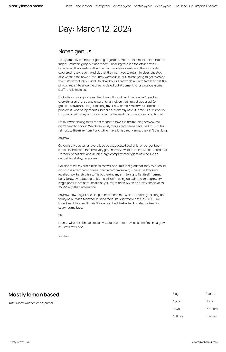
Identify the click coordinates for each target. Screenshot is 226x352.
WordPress (212, 342)
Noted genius (75, 51)
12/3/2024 (63, 235)
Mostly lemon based (25, 5)
